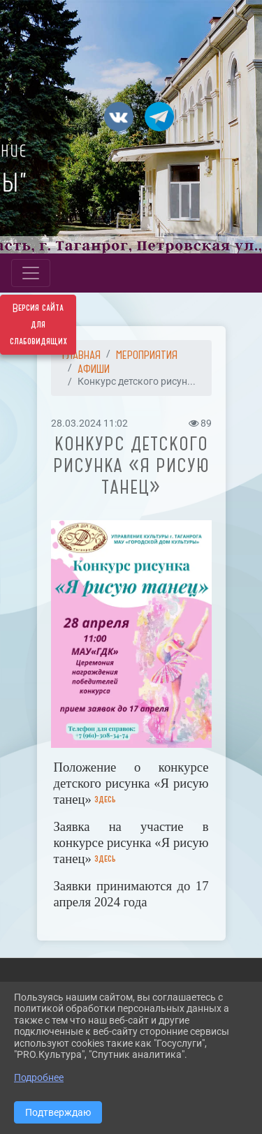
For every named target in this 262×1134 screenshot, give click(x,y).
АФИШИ (94, 369)
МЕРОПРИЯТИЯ (146, 355)
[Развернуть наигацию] (30, 273)
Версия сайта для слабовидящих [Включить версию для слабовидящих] (38, 324)
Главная (81, 355)
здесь (105, 800)
